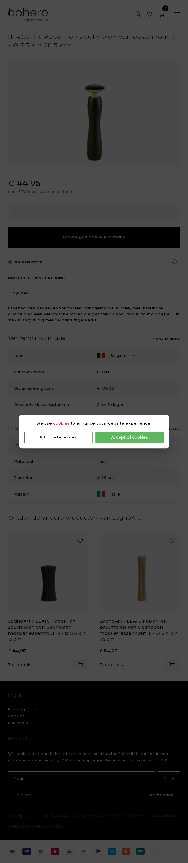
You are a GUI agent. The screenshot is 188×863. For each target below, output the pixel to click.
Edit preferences (58, 437)
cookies (61, 423)
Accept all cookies (129, 437)
